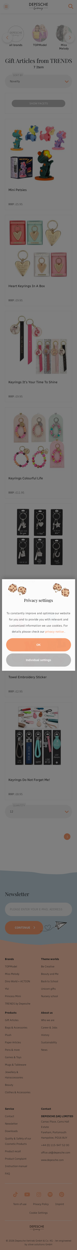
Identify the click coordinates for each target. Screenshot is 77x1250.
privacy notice (54, 631)
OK (38, 644)
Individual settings (38, 660)
